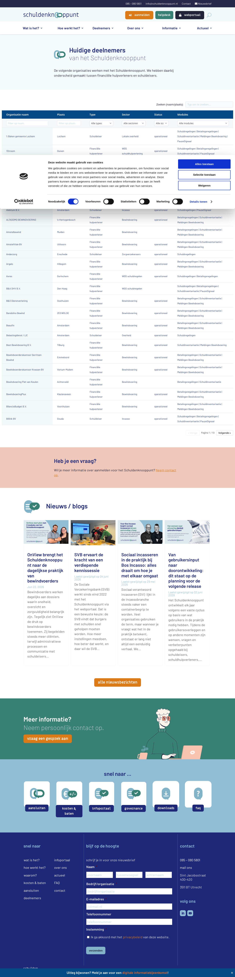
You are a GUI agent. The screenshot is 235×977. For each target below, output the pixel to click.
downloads (166, 808)
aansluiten (36, 808)
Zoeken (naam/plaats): (169, 104)
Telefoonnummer (98, 914)
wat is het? (31, 860)
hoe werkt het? (35, 867)
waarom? (30, 875)
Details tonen (198, 46)
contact (59, 890)
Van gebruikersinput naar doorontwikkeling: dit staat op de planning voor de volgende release (186, 570)
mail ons (186, 867)
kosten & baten (69, 811)
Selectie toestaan (204, 19)
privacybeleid (132, 937)
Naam (91, 867)
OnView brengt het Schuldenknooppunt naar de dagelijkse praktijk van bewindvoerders (45, 568)
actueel (59, 875)
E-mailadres (96, 899)
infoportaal (101, 809)
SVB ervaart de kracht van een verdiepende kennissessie (88, 562)
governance (133, 809)
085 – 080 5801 (190, 860)
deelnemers (32, 898)
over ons (60, 867)
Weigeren (204, 30)
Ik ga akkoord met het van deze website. (130, 937)
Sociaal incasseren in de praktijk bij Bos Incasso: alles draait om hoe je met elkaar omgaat (139, 565)
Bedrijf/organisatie (101, 884)
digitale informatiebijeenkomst (144, 973)
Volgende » (224, 432)
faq (198, 808)
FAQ (57, 883)
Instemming (96, 929)
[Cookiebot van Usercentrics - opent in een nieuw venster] (24, 47)
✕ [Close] (232, 972)
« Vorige (192, 432)
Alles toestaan (204, 9)
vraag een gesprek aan (47, 738)
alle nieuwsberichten (117, 682)
